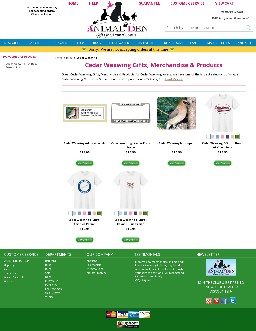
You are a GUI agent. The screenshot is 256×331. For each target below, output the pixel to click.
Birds (80, 43)
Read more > (174, 79)
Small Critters (218, 43)
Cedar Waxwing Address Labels (84, 143)
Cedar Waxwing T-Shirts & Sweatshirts (21, 65)
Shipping (9, 265)
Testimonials (94, 265)
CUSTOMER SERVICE (187, 3)
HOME (72, 3)
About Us (92, 261)
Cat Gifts (36, 43)
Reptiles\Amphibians (180, 43)
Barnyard (59, 43)
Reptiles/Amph (53, 289)
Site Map (9, 281)
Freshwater (119, 43)
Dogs (48, 277)
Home (59, 57)
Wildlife (245, 43)
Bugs (97, 43)
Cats (47, 273)
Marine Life (146, 43)
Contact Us (10, 273)
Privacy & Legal (95, 269)
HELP (93, 3)
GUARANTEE (149, 3)
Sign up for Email (13, 277)
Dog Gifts (12, 43)
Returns (8, 269)
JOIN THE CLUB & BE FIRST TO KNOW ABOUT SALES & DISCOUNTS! (221, 287)
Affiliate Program (96, 273)
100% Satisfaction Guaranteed (230, 18)
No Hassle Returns (232, 12)
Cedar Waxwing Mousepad (176, 143)
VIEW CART (224, 3)
